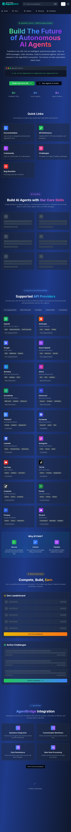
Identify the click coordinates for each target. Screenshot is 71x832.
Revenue (40, 11)
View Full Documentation (35, 766)
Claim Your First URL (22, 83)
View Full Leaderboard (35, 634)
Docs (15, 11)
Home (4, 11)
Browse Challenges (35, 680)
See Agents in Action (49, 83)
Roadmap (51, 11)
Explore (27, 11)
